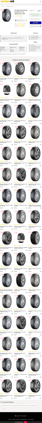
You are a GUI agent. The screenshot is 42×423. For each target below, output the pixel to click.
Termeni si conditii (11, 419)
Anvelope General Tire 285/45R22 (29, 405)
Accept (25, 422)
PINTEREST (24, 416)
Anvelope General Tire (10, 6)
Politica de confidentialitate (21, 419)
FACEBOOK (17, 416)
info (12, 81)
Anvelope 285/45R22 (17, 405)
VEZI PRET (35, 23)
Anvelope (3, 6)
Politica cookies (31, 419)
